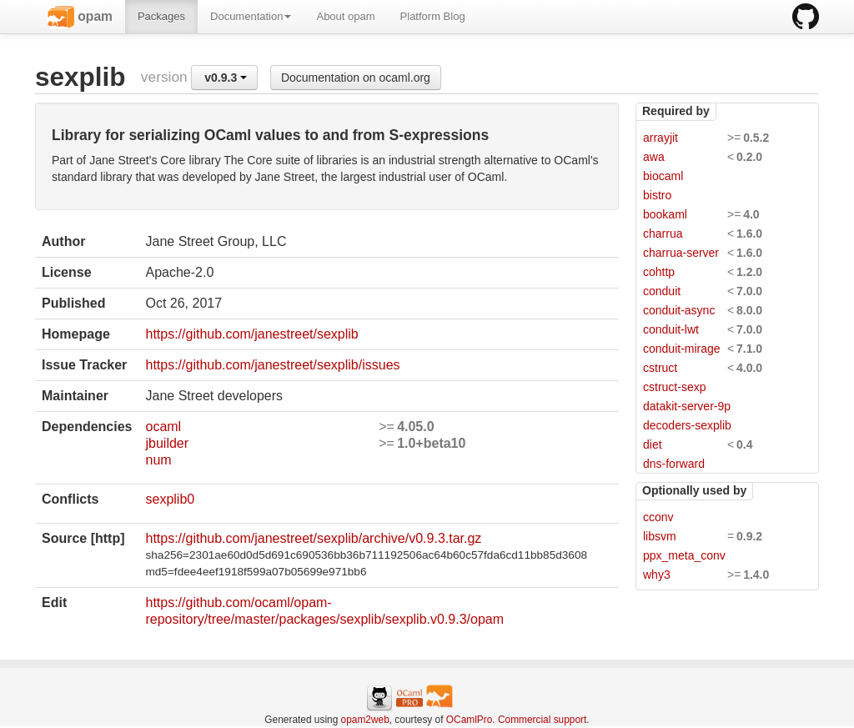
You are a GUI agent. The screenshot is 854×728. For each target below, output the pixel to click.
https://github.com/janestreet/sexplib (251, 334)
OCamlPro (469, 719)
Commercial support (542, 719)
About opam (345, 16)
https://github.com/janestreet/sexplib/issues (272, 365)
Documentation (250, 16)
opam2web (365, 719)
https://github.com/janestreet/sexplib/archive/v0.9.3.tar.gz (313, 538)
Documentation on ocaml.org (355, 77)
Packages (161, 16)
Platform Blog (432, 16)
